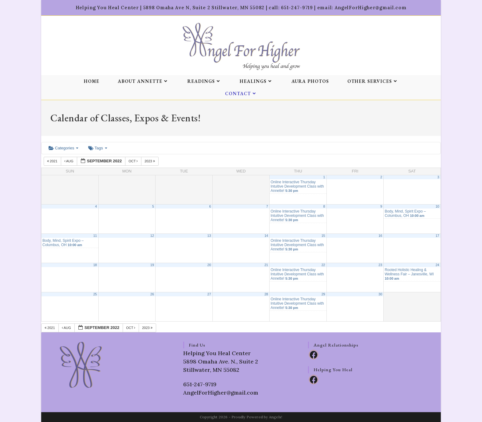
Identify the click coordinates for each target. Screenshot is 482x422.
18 (95, 265)
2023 (150, 161)
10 (437, 206)
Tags (97, 148)
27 (209, 294)
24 (437, 265)
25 (95, 294)
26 (152, 294)
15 (323, 235)
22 (323, 265)
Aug (69, 161)
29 (323, 294)
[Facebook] (313, 354)
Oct (133, 161)
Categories (63, 148)
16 (380, 235)
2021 (52, 161)
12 (152, 235)
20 (209, 265)
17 (437, 235)
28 (266, 294)
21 (266, 265)
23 (380, 265)
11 (95, 235)
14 (266, 235)
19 (152, 265)
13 (209, 235)
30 (380, 294)
